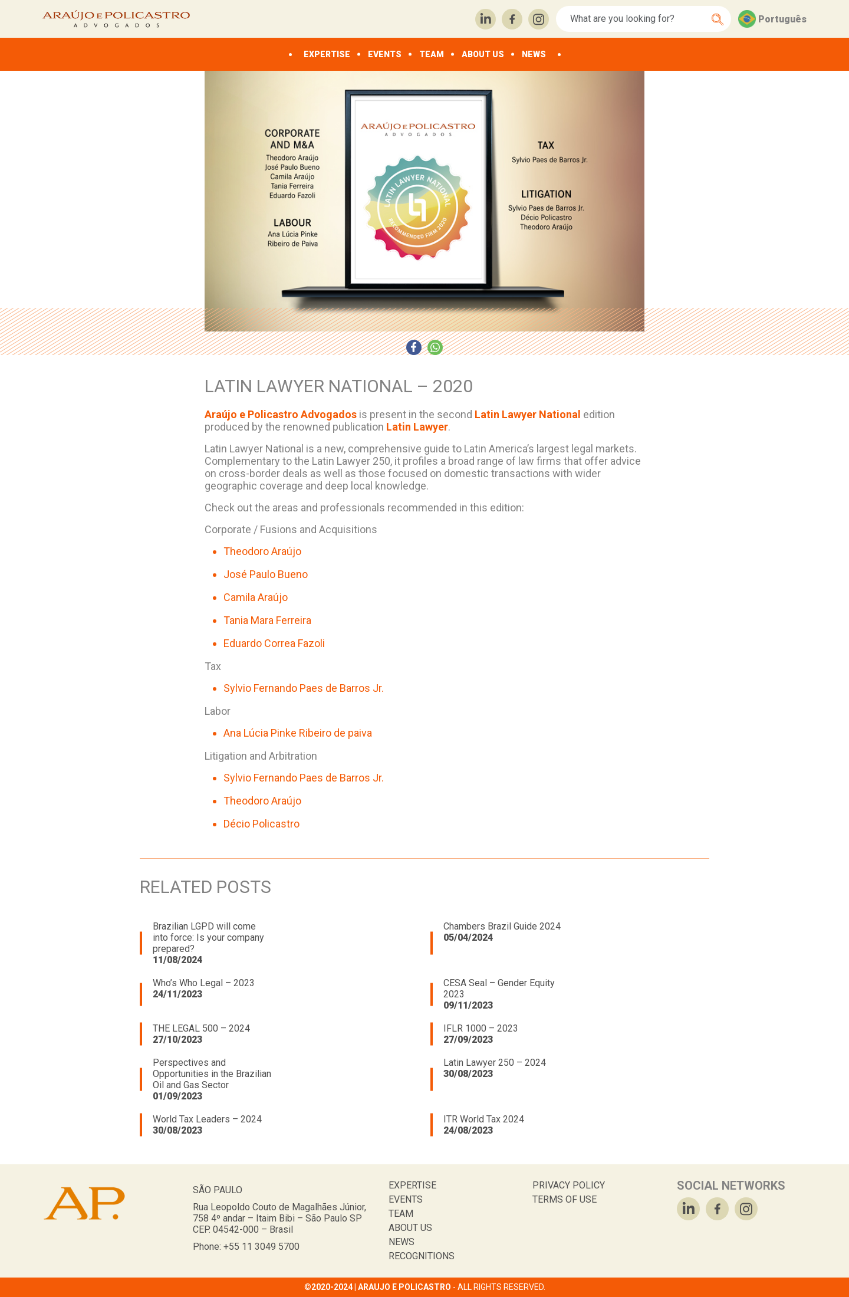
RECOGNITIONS (422, 1256)
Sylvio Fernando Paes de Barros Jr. (303, 688)
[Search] (637, 18)
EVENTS (385, 54)
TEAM (431, 54)
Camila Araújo (255, 597)
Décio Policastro (261, 823)
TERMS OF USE (564, 1199)
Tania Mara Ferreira (267, 620)
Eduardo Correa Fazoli (274, 643)
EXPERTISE (327, 54)
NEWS (534, 54)
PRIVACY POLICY (568, 1185)
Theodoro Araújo (262, 551)
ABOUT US (483, 54)
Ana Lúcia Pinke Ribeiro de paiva (297, 733)
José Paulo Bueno (265, 574)
